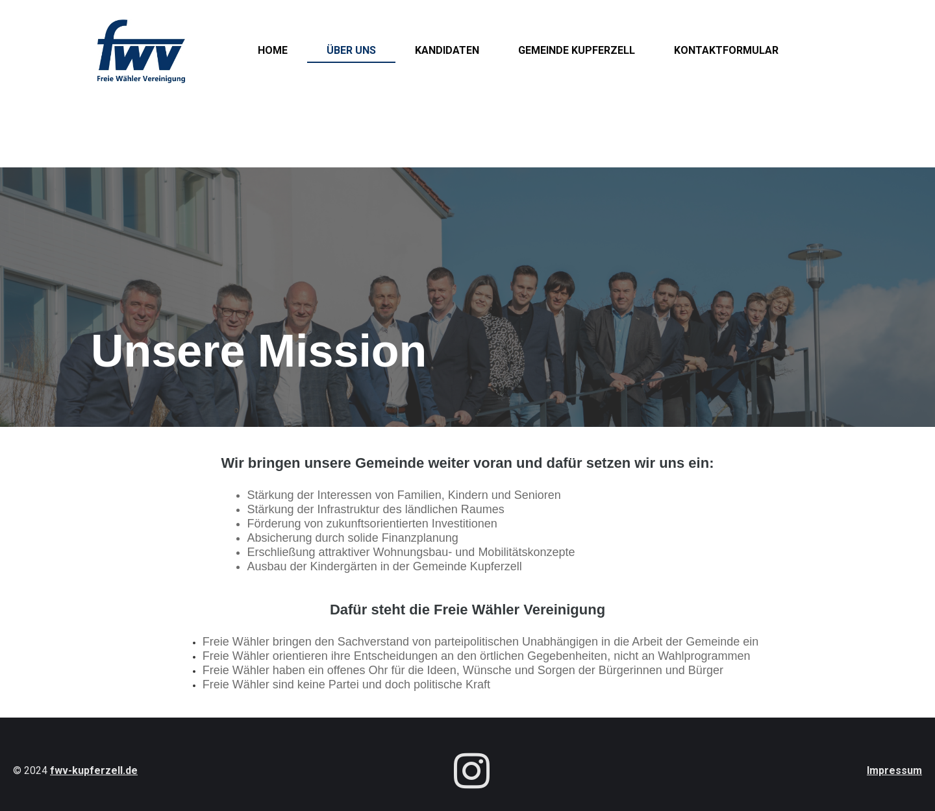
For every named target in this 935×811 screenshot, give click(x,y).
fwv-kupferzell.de (94, 770)
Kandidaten (447, 50)
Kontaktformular (726, 50)
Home (273, 50)
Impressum (894, 770)
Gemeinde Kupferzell (576, 50)
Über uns (351, 50)
